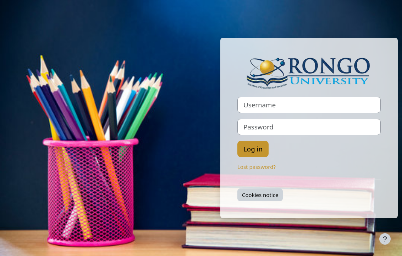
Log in (253, 148)
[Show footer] (385, 239)
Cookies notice (260, 194)
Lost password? (256, 166)
